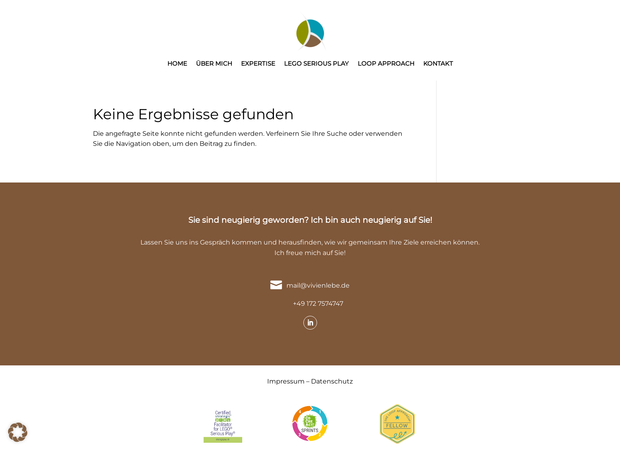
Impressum (286, 381)
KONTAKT (438, 64)
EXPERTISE (258, 64)
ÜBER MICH (214, 64)
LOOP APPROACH (386, 64)
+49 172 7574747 (318, 303)
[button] (17, 432)
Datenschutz (332, 381)
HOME (177, 64)
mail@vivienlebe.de (318, 285)
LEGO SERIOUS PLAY (316, 64)
